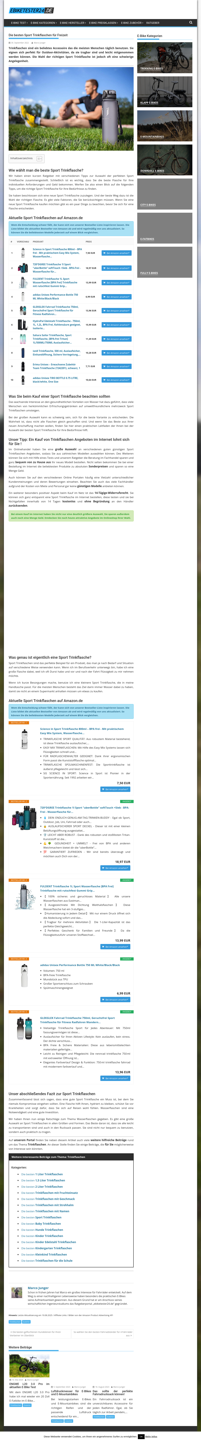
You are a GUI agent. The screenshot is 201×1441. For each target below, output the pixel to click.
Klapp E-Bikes (149, 102)
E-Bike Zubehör (131, 22)
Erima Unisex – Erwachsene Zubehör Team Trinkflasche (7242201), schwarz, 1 (56, 364)
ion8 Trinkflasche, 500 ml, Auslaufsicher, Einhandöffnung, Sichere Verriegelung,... (55, 350)
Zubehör (26, 1285)
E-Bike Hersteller (72, 22)
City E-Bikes (148, 204)
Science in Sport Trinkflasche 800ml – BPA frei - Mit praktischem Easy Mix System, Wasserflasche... (55, 252)
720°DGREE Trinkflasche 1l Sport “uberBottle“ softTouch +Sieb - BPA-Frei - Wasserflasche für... (55, 267)
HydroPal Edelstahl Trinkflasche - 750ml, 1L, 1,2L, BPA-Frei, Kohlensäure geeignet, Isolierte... (56, 323)
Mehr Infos (151, 1436)
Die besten (42, 1138)
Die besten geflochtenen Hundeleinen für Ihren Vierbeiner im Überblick (35, 1297)
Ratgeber (152, 22)
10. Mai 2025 (16, 1343)
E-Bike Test (18, 22)
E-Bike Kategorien (43, 22)
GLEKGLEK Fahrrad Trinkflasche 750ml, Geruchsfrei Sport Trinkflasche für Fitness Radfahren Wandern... (80, 982)
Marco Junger (39, 42)
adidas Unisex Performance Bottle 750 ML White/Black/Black (82, 926)
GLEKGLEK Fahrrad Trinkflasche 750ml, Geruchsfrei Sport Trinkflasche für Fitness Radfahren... (56, 309)
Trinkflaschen (15, 1285)
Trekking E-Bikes (151, 68)
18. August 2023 (101, 1350)
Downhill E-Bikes (152, 170)
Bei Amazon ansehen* (118, 252)
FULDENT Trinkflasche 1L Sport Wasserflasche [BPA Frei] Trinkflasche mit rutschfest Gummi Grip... (55, 281)
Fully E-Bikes (149, 273)
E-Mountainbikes (152, 136)
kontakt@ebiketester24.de (173, 1424)
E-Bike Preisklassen (102, 22)
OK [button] (141, 1436)
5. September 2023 (60, 1350)
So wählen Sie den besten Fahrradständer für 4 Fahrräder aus (103, 1297)
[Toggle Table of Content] (37, 158)
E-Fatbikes (147, 239)
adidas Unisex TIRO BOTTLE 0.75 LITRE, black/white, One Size (54, 378)
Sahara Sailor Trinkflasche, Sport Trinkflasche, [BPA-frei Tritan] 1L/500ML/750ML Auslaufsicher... (51, 337)
